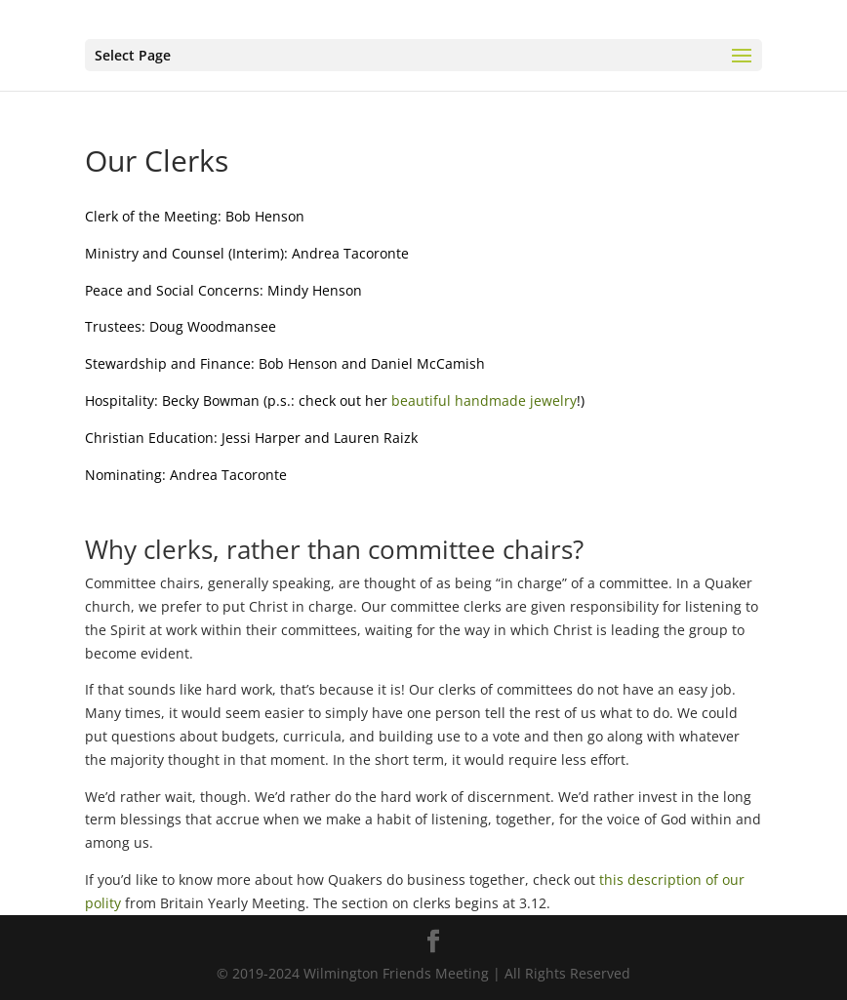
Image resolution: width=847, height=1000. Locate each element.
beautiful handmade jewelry (484, 400)
